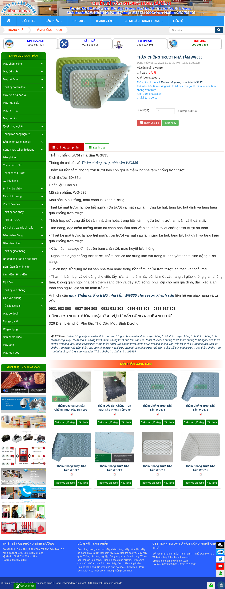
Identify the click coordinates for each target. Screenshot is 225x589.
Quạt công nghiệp (13, 126)
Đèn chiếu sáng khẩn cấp (18, 227)
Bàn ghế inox (11, 157)
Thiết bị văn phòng (14, 290)
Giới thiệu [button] (29, 20)
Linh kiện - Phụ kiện (15, 274)
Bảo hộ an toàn (12, 243)
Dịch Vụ (8, 282)
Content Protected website (107, 583)
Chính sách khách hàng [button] (144, 22)
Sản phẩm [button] (54, 22)
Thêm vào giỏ (149, 122)
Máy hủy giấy (11, 102)
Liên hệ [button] (178, 20)
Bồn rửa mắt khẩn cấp (16, 266)
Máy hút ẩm (10, 118)
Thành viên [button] (105, 22)
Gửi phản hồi (25, 586)
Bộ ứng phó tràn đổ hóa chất (20, 258)
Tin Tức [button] (78, 22)
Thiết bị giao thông (14, 251)
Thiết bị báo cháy (13, 211)
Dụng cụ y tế (10, 321)
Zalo (220, 551)
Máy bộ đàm (10, 79)
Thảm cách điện (12, 165)
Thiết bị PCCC (11, 219)
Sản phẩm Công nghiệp (17, 141)
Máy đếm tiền (11, 71)
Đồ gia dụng (10, 329)
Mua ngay (170, 122)
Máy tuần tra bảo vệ (15, 94)
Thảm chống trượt (14, 172)
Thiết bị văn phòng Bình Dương (43, 583)
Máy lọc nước (11, 352)
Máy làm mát (10, 110)
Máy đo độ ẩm (11, 313)
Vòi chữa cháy (11, 204)
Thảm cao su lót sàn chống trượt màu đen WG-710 (71, 409)
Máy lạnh (8, 344)
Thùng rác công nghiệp (16, 134)
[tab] (66, 147)
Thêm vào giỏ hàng (65, 422)
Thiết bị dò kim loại (14, 87)
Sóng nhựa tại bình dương (18, 149)
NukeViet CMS (84, 583)
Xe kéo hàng (10, 180)
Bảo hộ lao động (13, 235)
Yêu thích (83, 422)
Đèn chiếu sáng (12, 196)
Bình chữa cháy (12, 188)
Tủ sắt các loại (12, 305)
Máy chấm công (12, 63)
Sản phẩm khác (12, 337)
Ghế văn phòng (12, 297)
